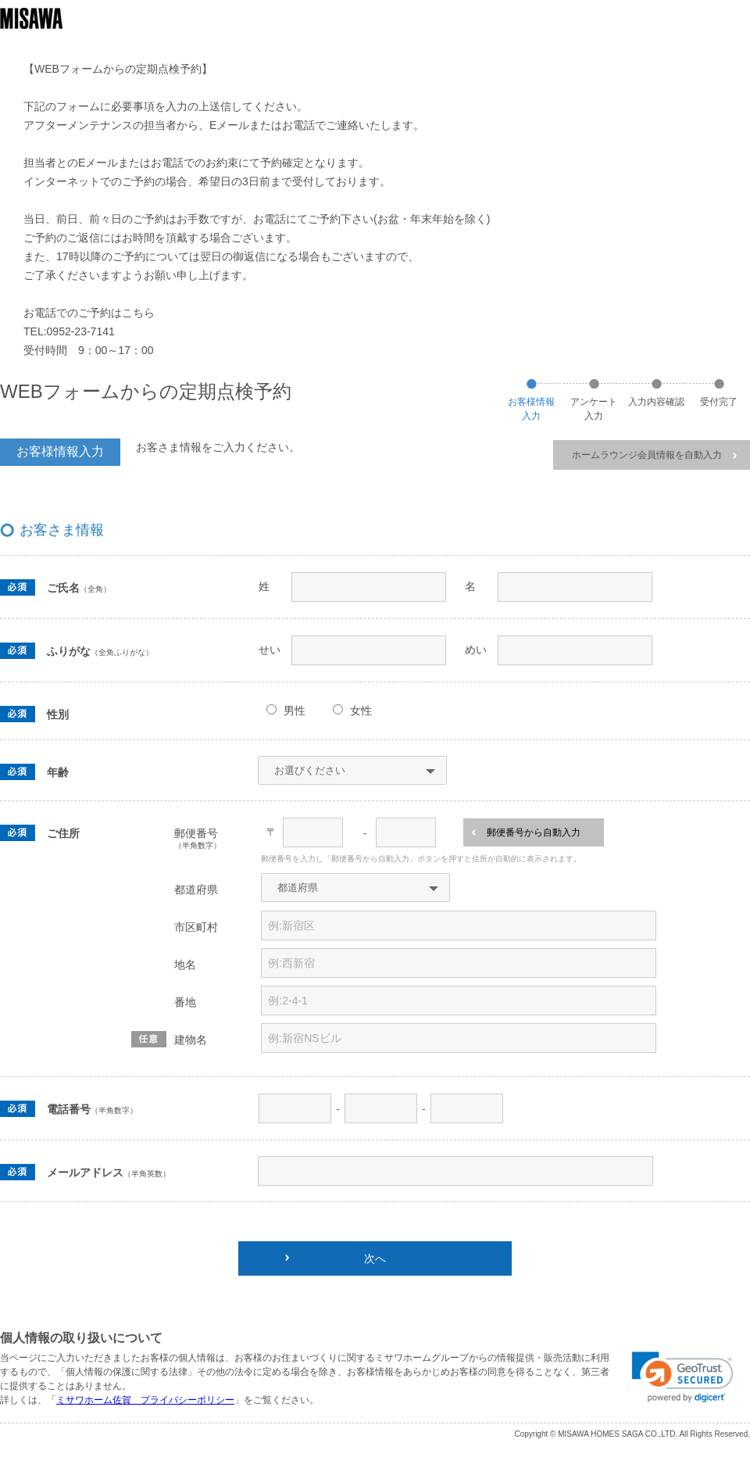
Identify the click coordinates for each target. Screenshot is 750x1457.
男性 (294, 710)
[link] (682, 1377)
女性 (361, 710)
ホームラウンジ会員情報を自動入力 (654, 454)
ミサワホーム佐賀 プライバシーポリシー (145, 1399)
